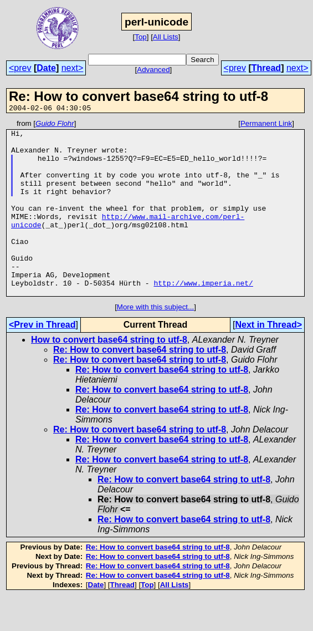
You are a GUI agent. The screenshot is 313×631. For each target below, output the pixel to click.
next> (72, 68)
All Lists (165, 37)
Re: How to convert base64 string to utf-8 (139, 384)
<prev (20, 68)
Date (46, 68)
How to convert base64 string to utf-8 (109, 374)
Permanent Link (266, 125)
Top (141, 37)
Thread (266, 68)
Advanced (153, 69)
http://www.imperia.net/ (203, 316)
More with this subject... (155, 342)
